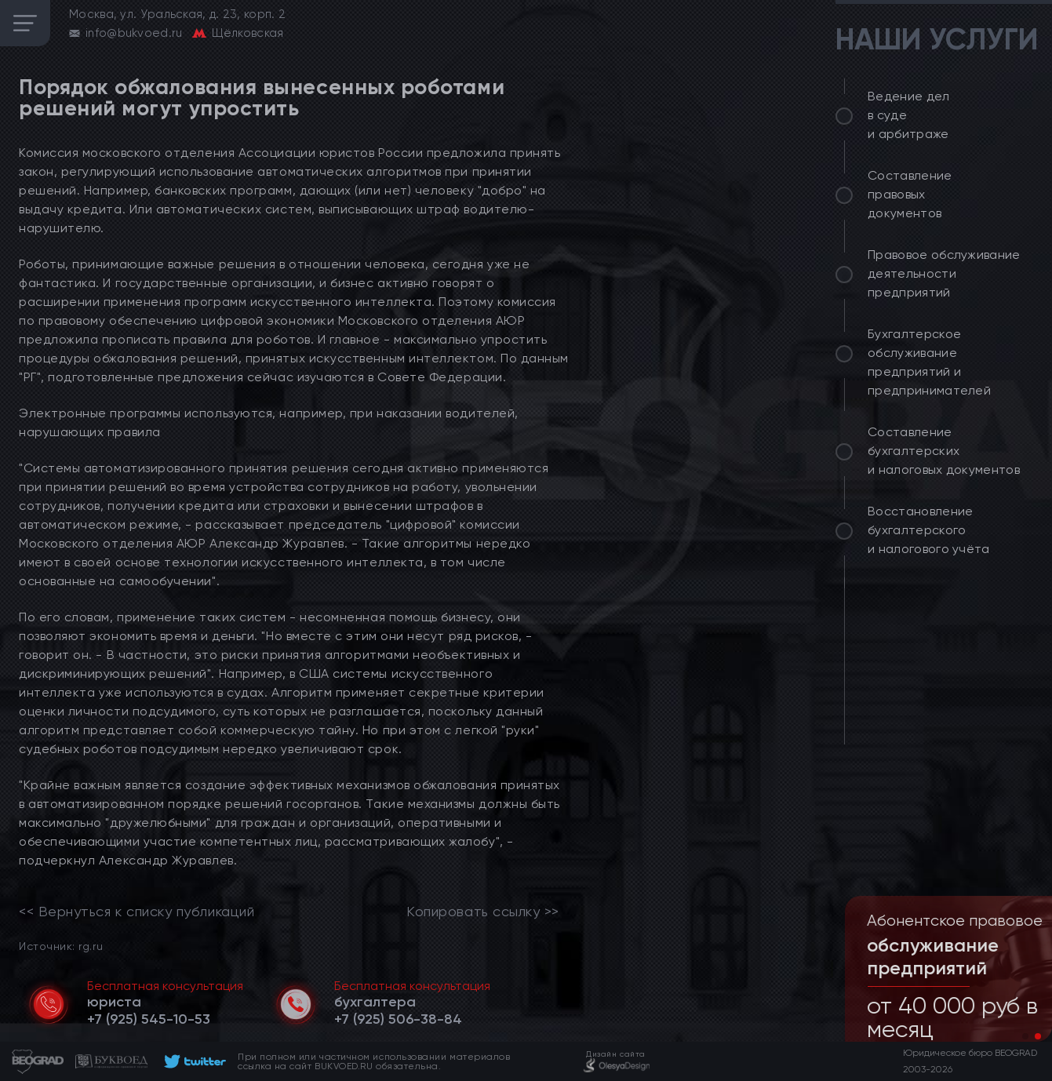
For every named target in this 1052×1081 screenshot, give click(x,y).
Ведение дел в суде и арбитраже (909, 115)
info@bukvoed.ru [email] (134, 32)
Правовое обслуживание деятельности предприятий (944, 273)
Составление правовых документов (910, 194)
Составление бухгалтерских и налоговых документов (944, 450)
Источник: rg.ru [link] (61, 946)
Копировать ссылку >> (482, 911)
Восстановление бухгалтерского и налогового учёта (929, 530)
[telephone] (148, 1019)
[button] (1025, 1036)
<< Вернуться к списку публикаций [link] (136, 911)
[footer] (192, 1061)
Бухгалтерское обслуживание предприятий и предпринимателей (929, 362)
